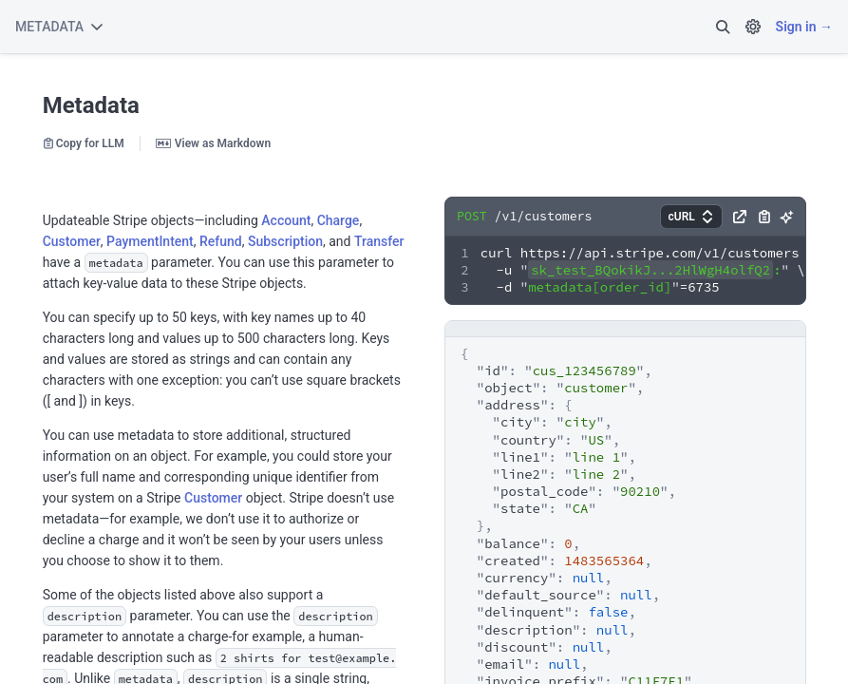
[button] (722, 26)
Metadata (91, 105)
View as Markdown (213, 143)
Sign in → (804, 26)
